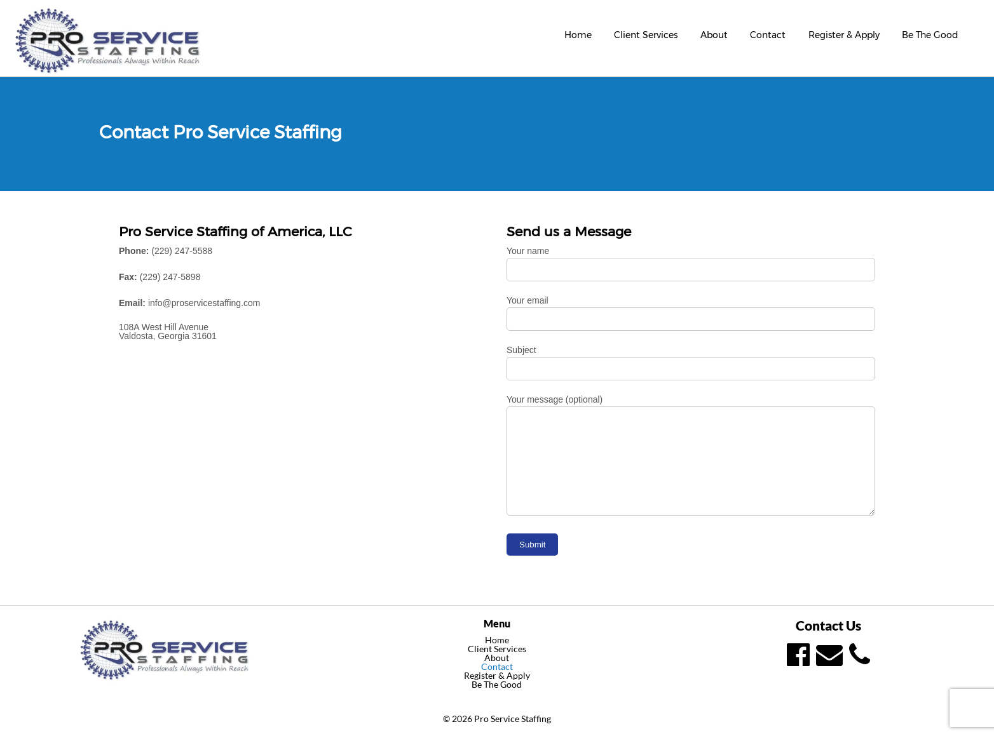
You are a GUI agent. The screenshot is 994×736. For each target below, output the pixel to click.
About (714, 35)
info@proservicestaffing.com (204, 303)
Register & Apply (844, 35)
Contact (768, 35)
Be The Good (930, 35)
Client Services (645, 35)
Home (578, 35)
